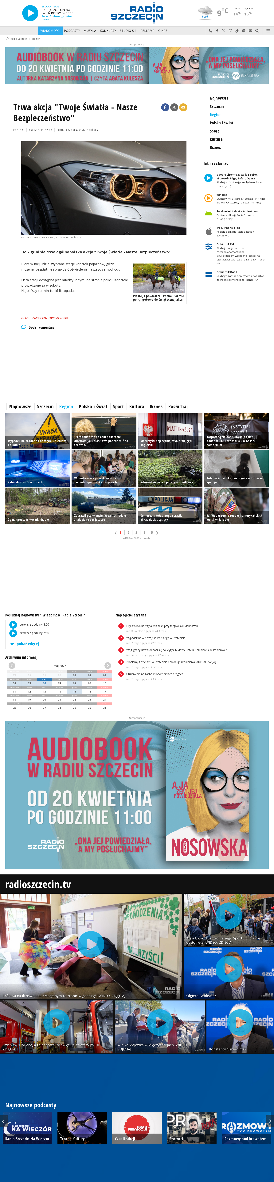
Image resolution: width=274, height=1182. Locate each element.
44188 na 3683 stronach (136, 538)
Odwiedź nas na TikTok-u (237, 31)
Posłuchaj (178, 406)
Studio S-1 (128, 31)
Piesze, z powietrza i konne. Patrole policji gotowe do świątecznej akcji (158, 298)
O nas (163, 31)
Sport (214, 131)
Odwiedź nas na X (224, 31)
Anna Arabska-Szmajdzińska (78, 130)
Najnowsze (219, 98)
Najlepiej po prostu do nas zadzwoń (210, 31)
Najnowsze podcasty (30, 1105)
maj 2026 (59, 666)
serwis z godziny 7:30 (27, 633)
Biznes (215, 147)
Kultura (216, 139)
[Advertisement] (103, 365)
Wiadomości (50, 31)
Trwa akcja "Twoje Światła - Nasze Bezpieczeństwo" (75, 112)
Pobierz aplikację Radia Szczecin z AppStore (235, 231)
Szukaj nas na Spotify (244, 31)
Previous (4, 1121)
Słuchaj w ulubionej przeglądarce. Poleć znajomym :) (239, 180)
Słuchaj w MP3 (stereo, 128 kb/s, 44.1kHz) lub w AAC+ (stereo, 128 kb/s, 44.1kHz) (241, 198)
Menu (268, 31)
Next (270, 1121)
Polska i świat (221, 122)
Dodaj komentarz (38, 327)
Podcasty (72, 31)
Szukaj (257, 31)
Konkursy (108, 31)
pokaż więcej (24, 643)
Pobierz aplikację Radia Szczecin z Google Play (237, 215)
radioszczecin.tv (38, 884)
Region (36, 38)
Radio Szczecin (16, 38)
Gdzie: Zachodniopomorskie (45, 318)
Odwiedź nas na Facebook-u (217, 31)
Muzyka (90, 31)
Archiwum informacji (21, 657)
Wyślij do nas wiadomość (250, 31)
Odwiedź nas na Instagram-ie (230, 31)
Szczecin (217, 106)
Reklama (147, 31)
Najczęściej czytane (131, 615)
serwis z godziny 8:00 (27, 625)
